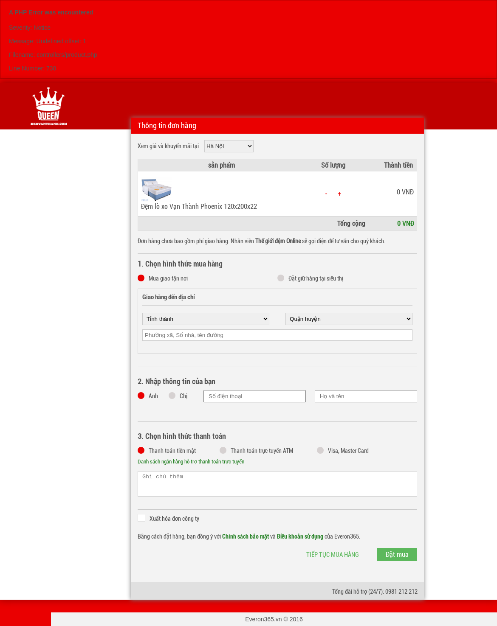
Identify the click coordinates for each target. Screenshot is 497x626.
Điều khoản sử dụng (300, 536)
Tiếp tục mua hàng (332, 555)
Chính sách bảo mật (245, 536)
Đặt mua (397, 554)
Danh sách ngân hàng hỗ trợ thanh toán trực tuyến (191, 461)
